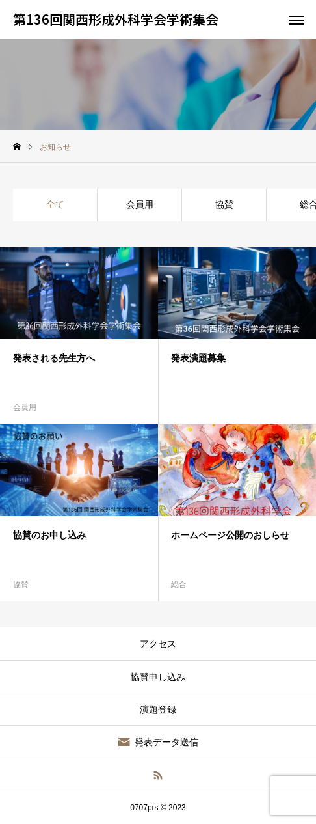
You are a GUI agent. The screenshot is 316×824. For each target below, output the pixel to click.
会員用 (139, 204)
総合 (179, 584)
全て (55, 204)
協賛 (224, 204)
